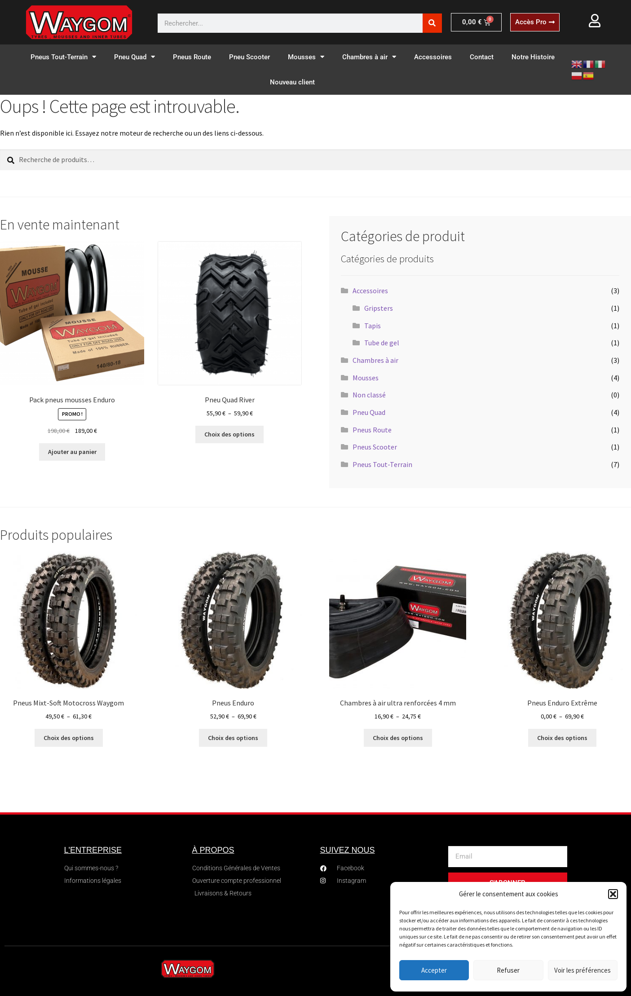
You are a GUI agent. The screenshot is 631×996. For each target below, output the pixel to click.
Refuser (508, 970)
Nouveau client (292, 82)
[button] (613, 894)
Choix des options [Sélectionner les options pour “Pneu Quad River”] (229, 434)
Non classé (369, 394)
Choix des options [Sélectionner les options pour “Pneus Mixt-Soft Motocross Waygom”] (69, 738)
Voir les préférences (582, 970)
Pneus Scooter (375, 446)
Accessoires (433, 57)
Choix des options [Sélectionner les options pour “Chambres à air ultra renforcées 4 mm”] (398, 738)
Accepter (434, 970)
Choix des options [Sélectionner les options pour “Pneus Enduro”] (233, 738)
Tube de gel (381, 342)
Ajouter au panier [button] (72, 452)
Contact (482, 57)
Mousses (306, 57)
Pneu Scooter (249, 57)
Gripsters (378, 308)
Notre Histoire (533, 57)
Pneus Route (192, 57)
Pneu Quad (134, 57)
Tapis (372, 325)
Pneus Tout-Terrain (63, 57)
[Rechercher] (432, 23)
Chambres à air (369, 57)
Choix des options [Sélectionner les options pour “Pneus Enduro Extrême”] (562, 738)
